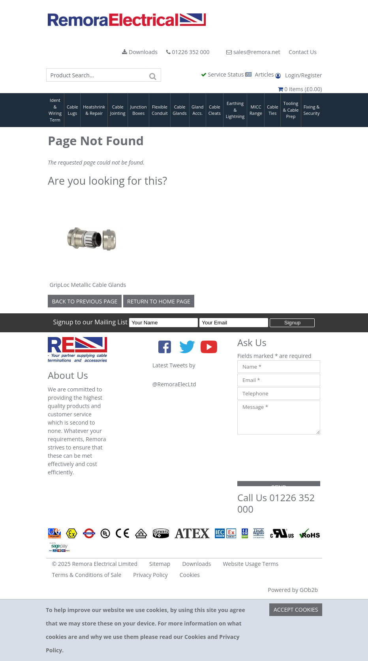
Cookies (190, 575)
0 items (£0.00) (300, 89)
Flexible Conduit (159, 110)
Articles (260, 74)
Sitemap (159, 563)
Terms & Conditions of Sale (87, 575)
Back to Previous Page (85, 301)
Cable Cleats (214, 110)
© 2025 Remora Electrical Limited (95, 563)
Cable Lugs (72, 110)
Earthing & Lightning (235, 109)
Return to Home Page (158, 301)
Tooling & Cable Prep (291, 109)
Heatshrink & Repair (94, 110)
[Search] (153, 75)
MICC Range (256, 110)
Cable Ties (272, 110)
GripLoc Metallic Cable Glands (88, 284)
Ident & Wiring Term (55, 110)
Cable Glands (180, 110)
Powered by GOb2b (293, 590)
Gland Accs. (197, 110)
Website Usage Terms (250, 563)
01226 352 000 (188, 52)
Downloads (140, 52)
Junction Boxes (138, 110)
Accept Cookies (296, 609)
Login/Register (298, 75)
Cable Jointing (118, 110)
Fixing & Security (312, 110)
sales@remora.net (253, 52)
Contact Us (303, 52)
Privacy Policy (150, 575)
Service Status (223, 74)
